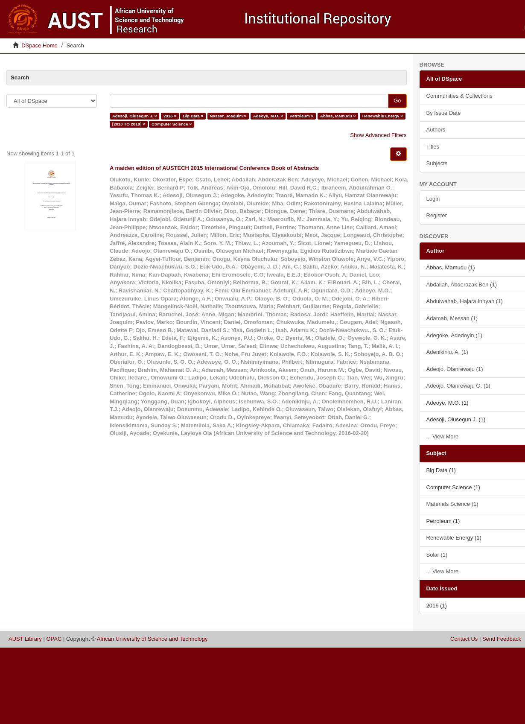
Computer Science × (172, 124)
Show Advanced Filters (378, 135)
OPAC (53, 639)
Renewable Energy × (382, 116)
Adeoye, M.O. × (268, 116)
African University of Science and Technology (152, 639)
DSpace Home (39, 45)
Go (397, 100)
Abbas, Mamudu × (338, 116)
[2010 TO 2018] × (128, 124)
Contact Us (464, 639)
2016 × (169, 116)
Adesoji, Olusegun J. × (134, 116)
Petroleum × (301, 116)
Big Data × (193, 116)
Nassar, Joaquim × (228, 116)
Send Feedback (501, 639)
